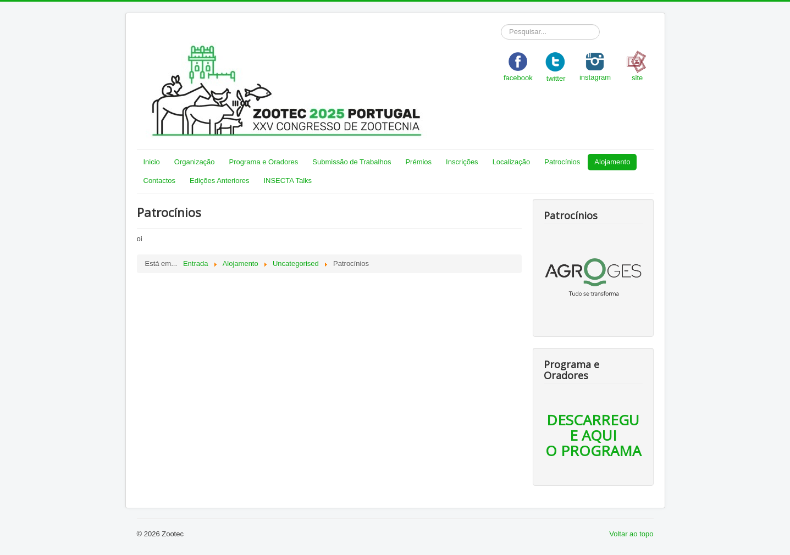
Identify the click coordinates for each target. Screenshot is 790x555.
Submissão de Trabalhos (351, 162)
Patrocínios (562, 162)
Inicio (151, 162)
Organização (194, 162)
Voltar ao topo (631, 534)
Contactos (159, 180)
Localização (512, 162)
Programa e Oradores (264, 162)
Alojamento (612, 162)
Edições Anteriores (219, 180)
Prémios (418, 162)
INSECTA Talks (287, 180)
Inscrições (462, 162)
